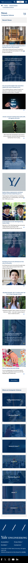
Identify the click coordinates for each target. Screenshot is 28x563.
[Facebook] (1, 559)
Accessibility (5, 542)
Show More (14, 380)
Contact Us (18, 545)
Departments (13, 5)
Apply (20, 1)
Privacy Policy (18, 542)
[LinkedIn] (17, 559)
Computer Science (8, 7)
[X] (5, 559)
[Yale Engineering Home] (7, 2)
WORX (24, 552)
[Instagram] (9, 559)
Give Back (4, 545)
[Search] (14, 2)
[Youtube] (13, 559)
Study (6, 5)
